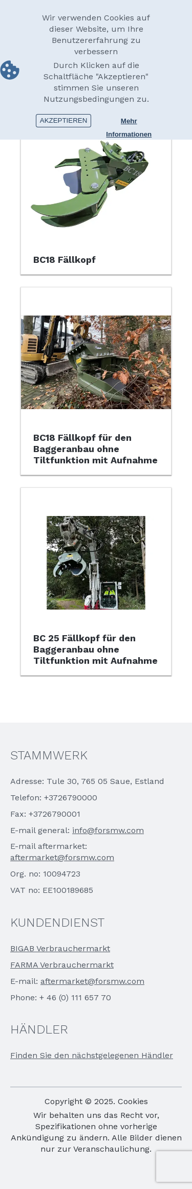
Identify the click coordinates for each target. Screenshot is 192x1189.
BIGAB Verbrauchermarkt (60, 948)
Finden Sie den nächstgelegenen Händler (91, 1055)
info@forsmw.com (108, 830)
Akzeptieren (64, 120)
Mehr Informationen (129, 122)
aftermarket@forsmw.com (62, 857)
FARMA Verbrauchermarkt (62, 965)
